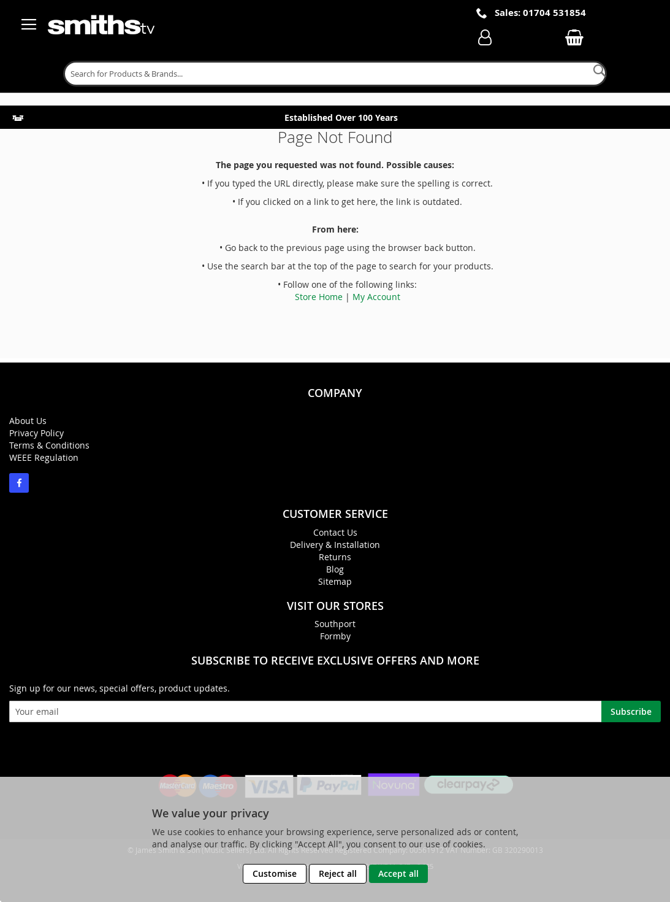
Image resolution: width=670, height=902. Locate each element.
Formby (335, 636)
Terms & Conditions (49, 445)
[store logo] (102, 24)
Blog (335, 569)
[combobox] (335, 74)
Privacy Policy (36, 433)
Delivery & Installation (335, 544)
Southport (335, 624)
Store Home (319, 297)
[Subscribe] (631, 711)
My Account (376, 297)
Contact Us (335, 532)
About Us (28, 420)
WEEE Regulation (43, 457)
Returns (335, 557)
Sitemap (335, 581)
